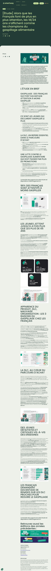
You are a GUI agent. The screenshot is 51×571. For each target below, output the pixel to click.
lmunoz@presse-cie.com (25, 550)
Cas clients (18, 5)
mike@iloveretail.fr (24, 555)
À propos (23, 1)
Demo (41, 3)
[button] (18, 1)
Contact (36, 3)
